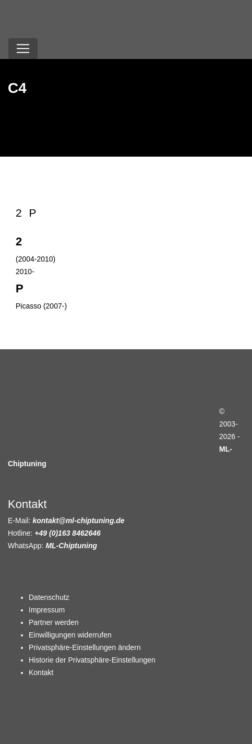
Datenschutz (49, 597)
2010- (25, 271)
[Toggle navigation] (23, 48)
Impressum (47, 610)
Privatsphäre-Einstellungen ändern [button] (85, 647)
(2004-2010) (35, 259)
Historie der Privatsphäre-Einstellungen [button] (92, 660)
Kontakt (41, 672)
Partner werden (54, 622)
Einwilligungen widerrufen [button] (70, 635)
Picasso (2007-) (41, 306)
